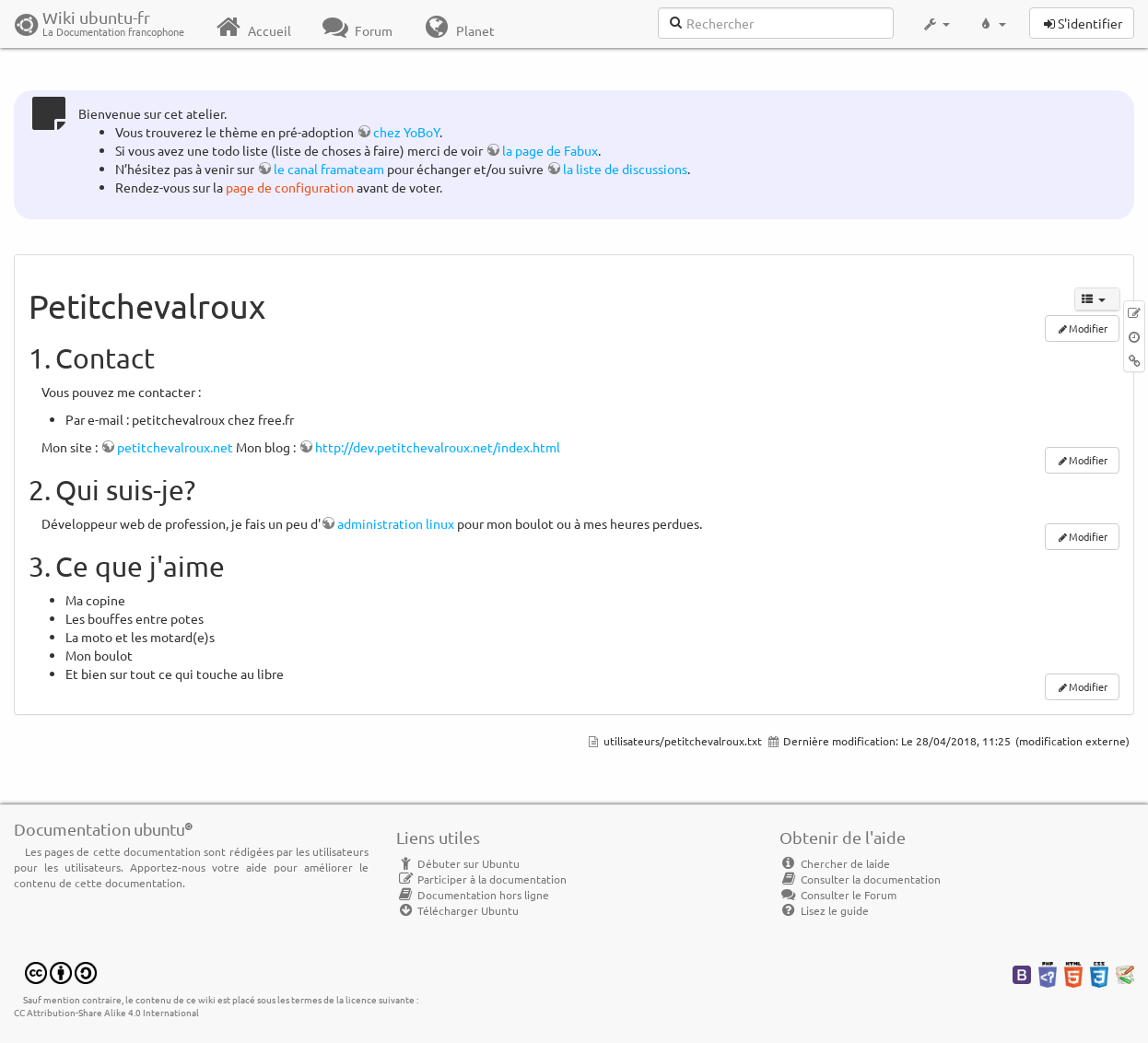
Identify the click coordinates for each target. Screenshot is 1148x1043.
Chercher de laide (834, 863)
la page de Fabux (550, 150)
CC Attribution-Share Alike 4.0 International (106, 1012)
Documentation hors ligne (472, 894)
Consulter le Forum (837, 894)
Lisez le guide (824, 910)
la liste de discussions (625, 168)
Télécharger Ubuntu (457, 910)
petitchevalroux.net (175, 447)
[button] (936, 24)
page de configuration (290, 187)
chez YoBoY (406, 131)
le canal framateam (329, 168)
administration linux (395, 523)
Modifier (1088, 459)
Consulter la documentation (860, 879)
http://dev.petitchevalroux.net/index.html (437, 447)
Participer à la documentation (481, 879)
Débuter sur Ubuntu (458, 863)
